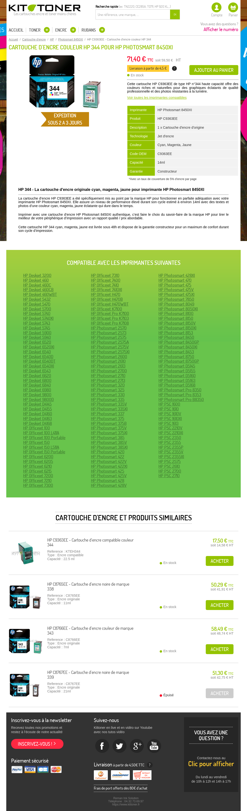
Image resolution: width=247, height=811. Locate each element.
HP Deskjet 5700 (37, 309)
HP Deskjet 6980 (37, 390)
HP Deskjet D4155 (37, 409)
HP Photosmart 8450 (176, 337)
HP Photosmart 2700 (109, 371)
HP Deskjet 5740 (36, 313)
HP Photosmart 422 (107, 456)
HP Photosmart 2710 (108, 375)
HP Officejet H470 (105, 294)
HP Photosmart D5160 (177, 375)
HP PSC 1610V (169, 413)
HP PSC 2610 (169, 466)
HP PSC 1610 (168, 409)
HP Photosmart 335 (107, 399)
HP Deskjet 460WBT (40, 294)
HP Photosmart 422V (109, 461)
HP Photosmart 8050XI (178, 309)
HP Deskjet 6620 (37, 375)
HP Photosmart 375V (109, 428)
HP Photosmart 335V (109, 404)
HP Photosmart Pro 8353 (179, 394)
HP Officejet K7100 (106, 309)
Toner (35, 30)
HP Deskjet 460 (36, 280)
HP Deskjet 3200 (37, 275)
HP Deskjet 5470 (36, 304)
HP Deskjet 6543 (37, 371)
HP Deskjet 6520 (37, 342)
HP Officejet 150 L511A (41, 447)
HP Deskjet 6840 (37, 385)
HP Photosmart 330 (108, 394)
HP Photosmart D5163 (176, 380)
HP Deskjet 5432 (37, 299)
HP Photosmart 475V (176, 289)
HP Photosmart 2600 (109, 356)
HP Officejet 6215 (37, 471)
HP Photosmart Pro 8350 (179, 390)
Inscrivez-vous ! (35, 744)
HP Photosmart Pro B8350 (181, 399)
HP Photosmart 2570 (109, 328)
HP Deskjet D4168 (37, 423)
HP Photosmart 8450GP (178, 342)
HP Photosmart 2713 (108, 380)
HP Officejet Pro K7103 (110, 318)
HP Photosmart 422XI (109, 466)
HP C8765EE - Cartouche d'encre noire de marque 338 (88, 586)
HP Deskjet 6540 (37, 352)
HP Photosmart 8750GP (178, 361)
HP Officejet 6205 (38, 461)
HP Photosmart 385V (109, 442)
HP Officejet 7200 (38, 475)
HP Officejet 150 (36, 442)
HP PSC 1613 (168, 423)
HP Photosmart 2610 (108, 361)
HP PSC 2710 (169, 475)
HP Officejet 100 (36, 428)
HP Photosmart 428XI (176, 275)
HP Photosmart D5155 (176, 371)
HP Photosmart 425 (107, 471)
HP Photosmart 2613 (108, 366)
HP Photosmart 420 (107, 452)
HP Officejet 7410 (105, 285)
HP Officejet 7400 (105, 280)
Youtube (154, 746)
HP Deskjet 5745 (36, 328)
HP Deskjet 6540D (38, 356)
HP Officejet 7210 (37, 480)
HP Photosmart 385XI (109, 447)
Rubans (89, 30)
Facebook (102, 746)
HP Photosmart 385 (107, 437)
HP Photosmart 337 (107, 413)
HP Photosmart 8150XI (177, 328)
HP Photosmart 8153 (175, 332)
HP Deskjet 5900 (37, 332)
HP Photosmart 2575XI (110, 352)
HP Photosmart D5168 (176, 385)
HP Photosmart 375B (109, 423)
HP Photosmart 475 (174, 285)
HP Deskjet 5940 (37, 337)
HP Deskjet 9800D (38, 399)
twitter (119, 746)
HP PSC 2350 (169, 437)
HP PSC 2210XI (170, 433)
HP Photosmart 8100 (175, 313)
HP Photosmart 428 (107, 480)
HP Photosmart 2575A (110, 342)
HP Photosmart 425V (109, 475)
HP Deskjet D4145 (37, 404)
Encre (61, 30)
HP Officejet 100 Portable (44, 437)
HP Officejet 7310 (105, 275)
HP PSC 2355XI (171, 456)
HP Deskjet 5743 (36, 323)
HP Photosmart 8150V (177, 323)
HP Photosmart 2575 (108, 337)
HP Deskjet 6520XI (38, 347)
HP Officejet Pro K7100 (110, 313)
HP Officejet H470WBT (110, 304)
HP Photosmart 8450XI (177, 347)
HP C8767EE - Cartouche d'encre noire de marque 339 (88, 675)
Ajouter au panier (213, 70)
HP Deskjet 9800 (37, 394)
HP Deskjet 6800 (37, 380)
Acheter (220, 561)
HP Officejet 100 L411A (41, 433)
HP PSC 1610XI (170, 418)
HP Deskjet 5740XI (38, 318)
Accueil (16, 30)
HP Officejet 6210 (37, 466)
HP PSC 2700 (169, 471)
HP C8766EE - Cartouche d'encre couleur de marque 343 (90, 630)
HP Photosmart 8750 (176, 356)
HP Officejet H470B (107, 299)
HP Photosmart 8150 (175, 318)
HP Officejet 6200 (38, 456)
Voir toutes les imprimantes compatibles (157, 98)
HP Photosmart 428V (109, 485)
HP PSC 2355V (170, 452)
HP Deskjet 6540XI (38, 366)
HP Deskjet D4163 (37, 418)
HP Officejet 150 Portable (44, 452)
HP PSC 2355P (170, 447)
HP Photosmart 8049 (176, 304)
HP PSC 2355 (169, 442)
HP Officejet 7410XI (106, 289)
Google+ (137, 746)
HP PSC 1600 (169, 404)
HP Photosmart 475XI (176, 294)
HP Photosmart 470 (175, 280)
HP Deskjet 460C (37, 285)
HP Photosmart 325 (107, 390)
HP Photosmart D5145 (176, 366)
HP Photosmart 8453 (176, 352)
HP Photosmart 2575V (110, 347)
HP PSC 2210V (170, 428)
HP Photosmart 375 (107, 418)
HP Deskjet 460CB (38, 289)
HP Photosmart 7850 (176, 299)
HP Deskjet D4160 (37, 413)
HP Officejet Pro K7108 (110, 323)
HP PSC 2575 (169, 461)
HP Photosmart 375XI (109, 433)
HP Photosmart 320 (108, 385)
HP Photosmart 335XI (109, 409)
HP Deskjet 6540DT (39, 361)
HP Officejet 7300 (38, 485)
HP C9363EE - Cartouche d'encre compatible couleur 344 (90, 542)
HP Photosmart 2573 (108, 332)
